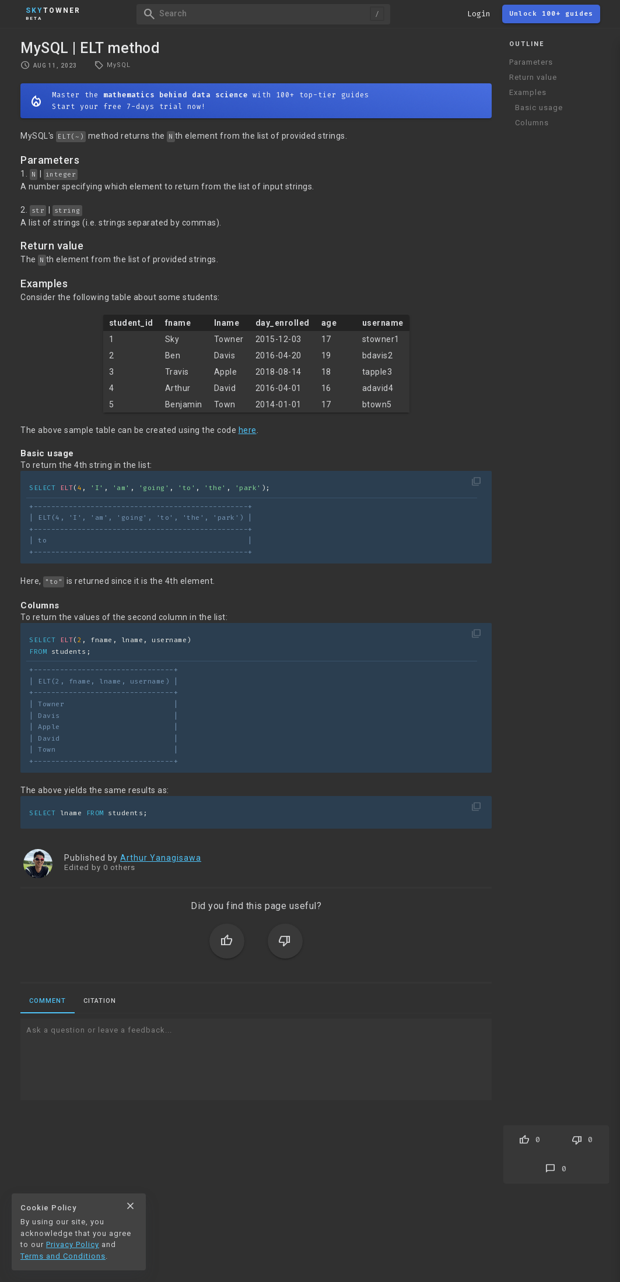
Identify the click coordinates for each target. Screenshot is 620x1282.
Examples (528, 92)
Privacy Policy (72, 1244)
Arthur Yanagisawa (160, 857)
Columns (532, 122)
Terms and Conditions (63, 1256)
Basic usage (539, 107)
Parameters (531, 62)
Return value (533, 77)
